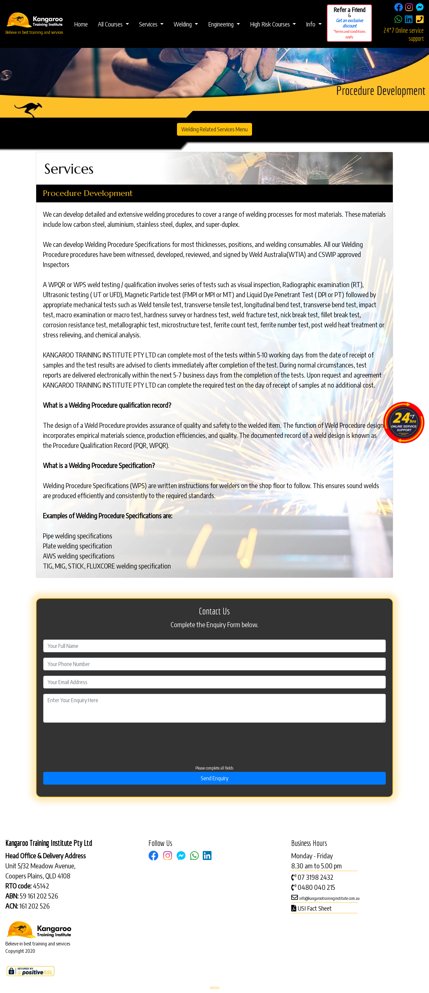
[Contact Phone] (214, 664)
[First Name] (214, 646)
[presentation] (207, 739)
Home (81, 24)
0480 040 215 (316, 887)
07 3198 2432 (315, 877)
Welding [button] (183, 24)
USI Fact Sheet (315, 908)
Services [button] (149, 24)
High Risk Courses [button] (270, 24)
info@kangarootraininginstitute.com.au (329, 898)
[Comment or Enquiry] (214, 708)
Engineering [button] (221, 24)
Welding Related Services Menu (214, 129)
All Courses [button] (111, 24)
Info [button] (311, 24)
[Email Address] (214, 682)
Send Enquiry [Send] (214, 778)
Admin (214, 988)
